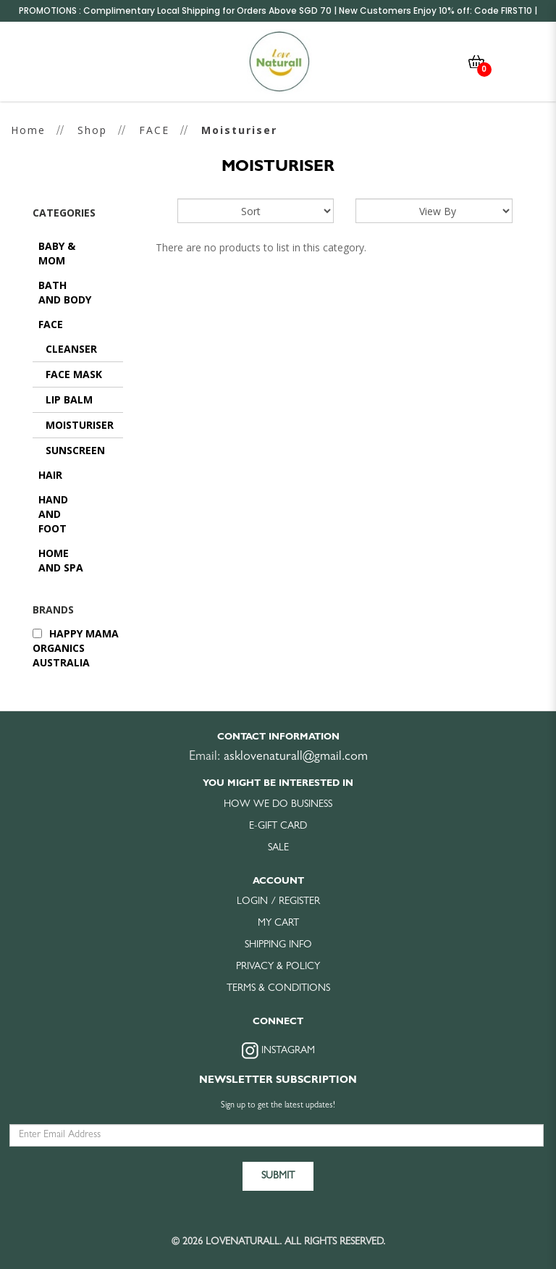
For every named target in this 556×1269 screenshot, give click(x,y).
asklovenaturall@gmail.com (296, 755)
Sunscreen (75, 450)
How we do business (278, 802)
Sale (278, 846)
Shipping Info (278, 943)
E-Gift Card (278, 824)
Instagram (278, 1048)
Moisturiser (239, 130)
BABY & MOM (56, 253)
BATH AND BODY (64, 292)
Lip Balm (69, 399)
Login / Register (278, 900)
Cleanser (71, 349)
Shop (92, 130)
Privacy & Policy (278, 965)
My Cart (278, 921)
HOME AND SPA (60, 560)
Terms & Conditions (278, 986)
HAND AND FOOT (53, 514)
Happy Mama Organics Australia (76, 648)
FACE (154, 130)
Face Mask (74, 374)
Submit (278, 1174)
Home (28, 130)
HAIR (50, 475)
